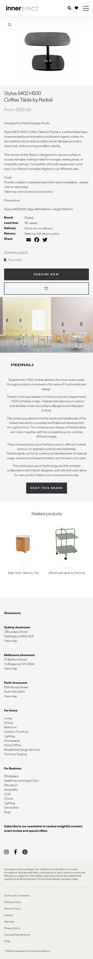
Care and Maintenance (17, 934)
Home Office (12, 745)
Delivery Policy (12, 902)
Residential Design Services (22, 749)
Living (8, 718)
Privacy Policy (12, 928)
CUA (7, 794)
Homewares (12, 740)
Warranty (9, 921)
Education (10, 785)
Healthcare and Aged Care (21, 780)
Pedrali (29, 218)
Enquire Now (46, 274)
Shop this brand (46, 488)
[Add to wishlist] (46, 288)
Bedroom (10, 727)
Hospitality (11, 789)
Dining (8, 723)
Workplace (11, 776)
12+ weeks (31, 223)
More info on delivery (39, 228)
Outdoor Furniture (16, 732)
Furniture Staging (15, 754)
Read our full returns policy (42, 233)
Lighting (9, 736)
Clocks (8, 798)
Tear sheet (13, 260)
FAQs (7, 941)
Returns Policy (12, 908)
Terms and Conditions (17, 895)
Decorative (11, 807)
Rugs (7, 812)
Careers (8, 915)
